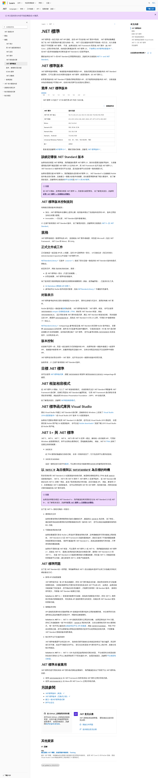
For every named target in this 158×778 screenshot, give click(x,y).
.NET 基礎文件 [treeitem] (9, 32)
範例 (67, 464)
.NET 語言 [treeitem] (9, 52)
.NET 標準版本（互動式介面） (57, 696)
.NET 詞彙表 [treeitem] (10, 76)
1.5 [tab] (69, 95)
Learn (43, 24)
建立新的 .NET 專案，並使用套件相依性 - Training (58, 752)
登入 (153, 3)
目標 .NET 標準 (137, 34)
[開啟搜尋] (149, 3)
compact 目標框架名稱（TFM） (64, 311)
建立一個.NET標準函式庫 (55, 699)
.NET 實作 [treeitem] (9, 56)
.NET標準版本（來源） (54, 693)
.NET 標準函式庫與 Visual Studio (142, 40)
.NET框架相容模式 (68, 400)
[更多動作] (115, 24)
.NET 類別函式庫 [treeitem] (11, 60)
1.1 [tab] (48, 95)
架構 (64, 308)
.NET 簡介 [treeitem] (9, 44)
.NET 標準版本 (93, 149)
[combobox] (15, 27)
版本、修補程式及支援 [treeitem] (14, 68)
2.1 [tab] (84, 95)
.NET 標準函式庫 (56, 374)
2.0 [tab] (79, 95)
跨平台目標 (68, 179)
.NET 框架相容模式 (138, 37)
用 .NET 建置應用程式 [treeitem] (13, 48)
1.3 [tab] (58, 95)
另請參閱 (135, 45)
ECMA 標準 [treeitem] (10, 72)
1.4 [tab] (64, 95)
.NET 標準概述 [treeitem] (11, 64)
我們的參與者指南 (53, 724)
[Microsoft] (4, 3)
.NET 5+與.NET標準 (82, 179)
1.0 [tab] (44, 95)
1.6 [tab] (74, 95)
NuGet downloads (86, 423)
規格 (133, 31)
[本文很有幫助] (148, 53)
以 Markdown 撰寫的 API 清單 (56, 286)
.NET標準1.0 (59, 149)
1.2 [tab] (53, 95)
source (68, 260)
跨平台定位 (49, 702)
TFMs (108, 441)
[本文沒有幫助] (150, 53)
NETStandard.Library (49, 260)
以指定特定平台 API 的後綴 (75, 626)
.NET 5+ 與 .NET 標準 (139, 42)
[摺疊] (27, 22)
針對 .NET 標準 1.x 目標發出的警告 (56, 194)
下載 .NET (150, 9)
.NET (50, 24)
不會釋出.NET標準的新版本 (99, 48)
